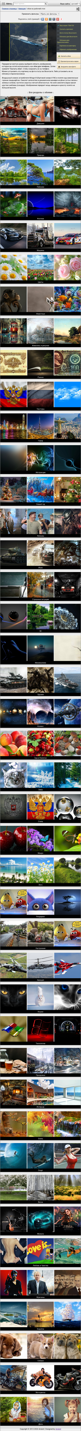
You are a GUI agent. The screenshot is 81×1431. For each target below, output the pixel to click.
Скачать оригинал (65, 29)
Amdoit (58, 1429)
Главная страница (9, 9)
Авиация (22, 9)
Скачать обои (64, 56)
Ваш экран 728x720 (65, 26)
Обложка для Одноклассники (63, 41)
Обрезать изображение (67, 49)
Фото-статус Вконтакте (66, 33)
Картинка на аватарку (66, 46)
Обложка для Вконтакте (67, 37)
